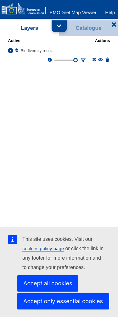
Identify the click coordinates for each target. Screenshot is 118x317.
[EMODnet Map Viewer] (73, 10)
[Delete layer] (107, 60)
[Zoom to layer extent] (93, 60)
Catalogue (88, 28)
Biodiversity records (38, 50)
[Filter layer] (82, 60)
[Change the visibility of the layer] (100, 60)
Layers (29, 28)
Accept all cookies (47, 283)
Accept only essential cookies (63, 301)
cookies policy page (43, 248)
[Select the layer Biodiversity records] (10, 50)
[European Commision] (25, 9)
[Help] (110, 10)
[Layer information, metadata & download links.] (49, 60)
